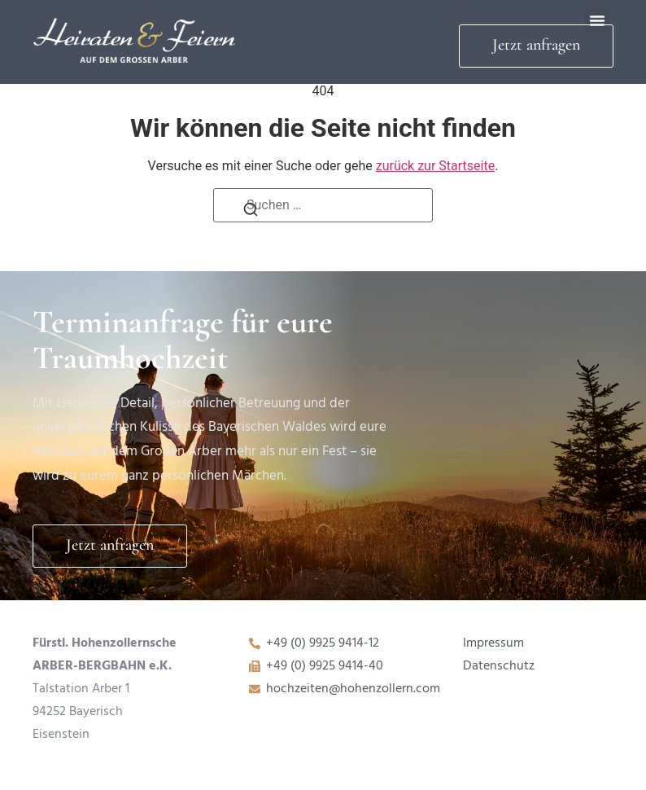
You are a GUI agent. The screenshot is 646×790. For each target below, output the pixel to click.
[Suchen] (250, 214)
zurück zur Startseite (435, 165)
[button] (597, 20)
